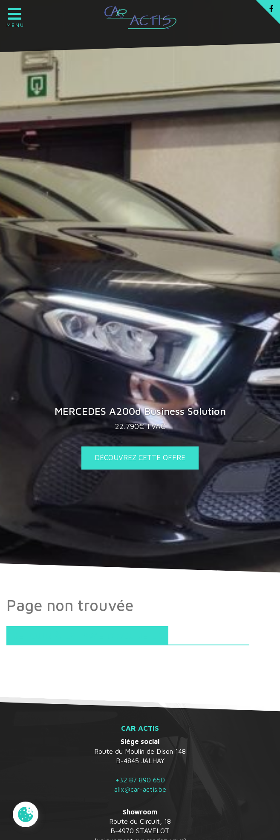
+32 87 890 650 (140, 780)
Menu (14, 14)
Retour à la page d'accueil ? (87, 636)
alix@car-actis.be (140, 789)
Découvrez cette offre (140, 457)
